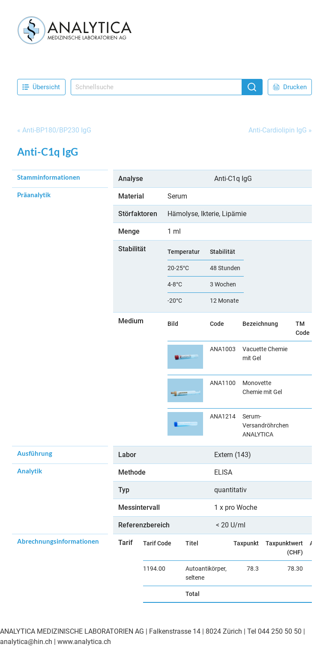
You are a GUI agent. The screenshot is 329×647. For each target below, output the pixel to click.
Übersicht (41, 87)
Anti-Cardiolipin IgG (277, 130)
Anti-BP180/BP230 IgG (56, 130)
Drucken (290, 87)
